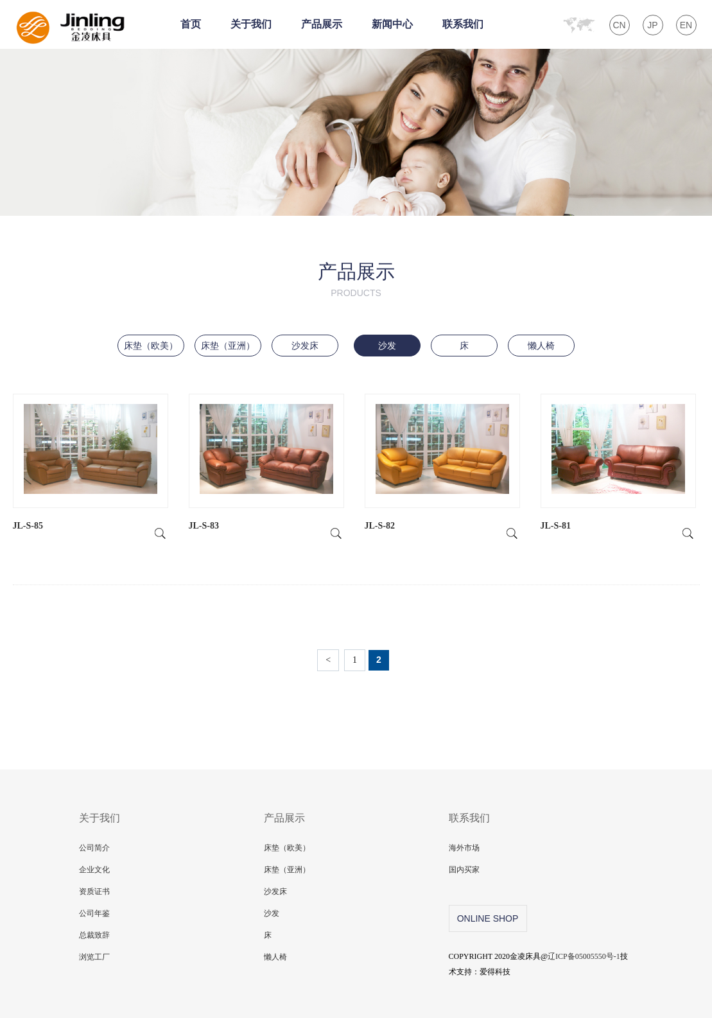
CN (618, 25)
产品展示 (321, 24)
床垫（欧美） (151, 346)
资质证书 (94, 891)
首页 (190, 24)
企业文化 (94, 869)
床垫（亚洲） (228, 346)
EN (686, 25)
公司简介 (94, 847)
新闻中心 (392, 24)
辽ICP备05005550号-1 (584, 956)
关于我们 (251, 24)
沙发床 (304, 346)
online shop (488, 918)
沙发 (387, 346)
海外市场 (464, 847)
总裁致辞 (94, 935)
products (356, 293)
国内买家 (464, 869)
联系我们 (462, 24)
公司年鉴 (94, 913)
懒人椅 (541, 346)
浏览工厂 (94, 956)
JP (652, 25)
